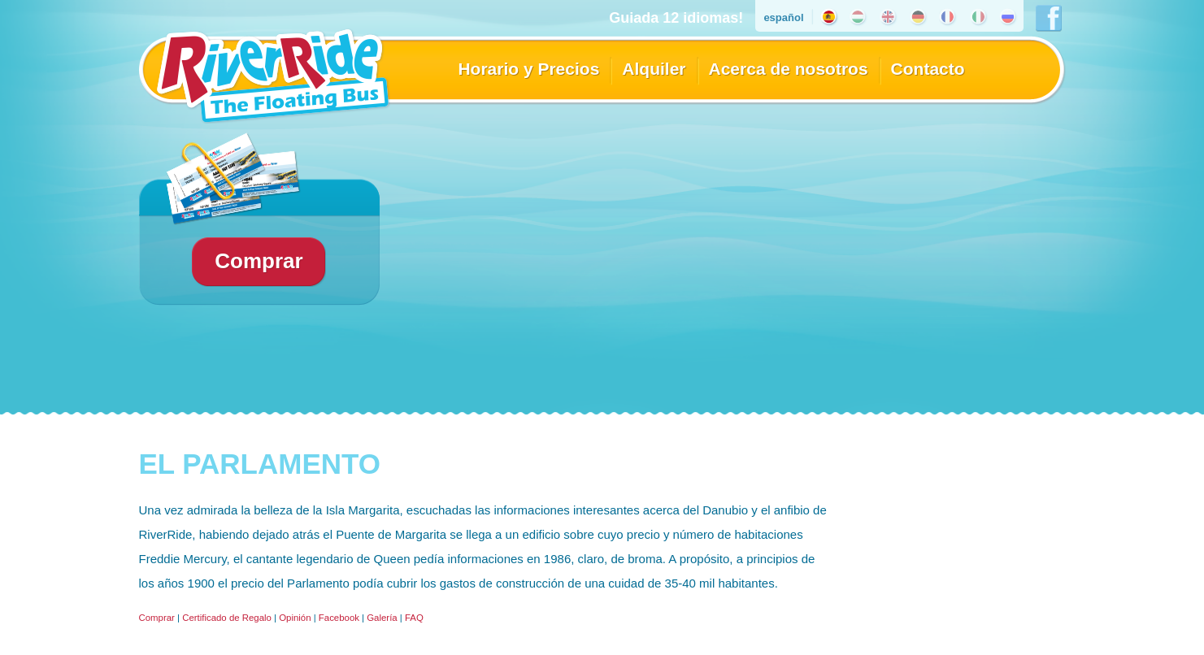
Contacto (928, 68)
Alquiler (653, 68)
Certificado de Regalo (227, 617)
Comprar (157, 617)
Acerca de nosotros (788, 68)
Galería (382, 617)
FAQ (414, 617)
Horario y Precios (528, 68)
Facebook (339, 617)
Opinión (295, 617)
